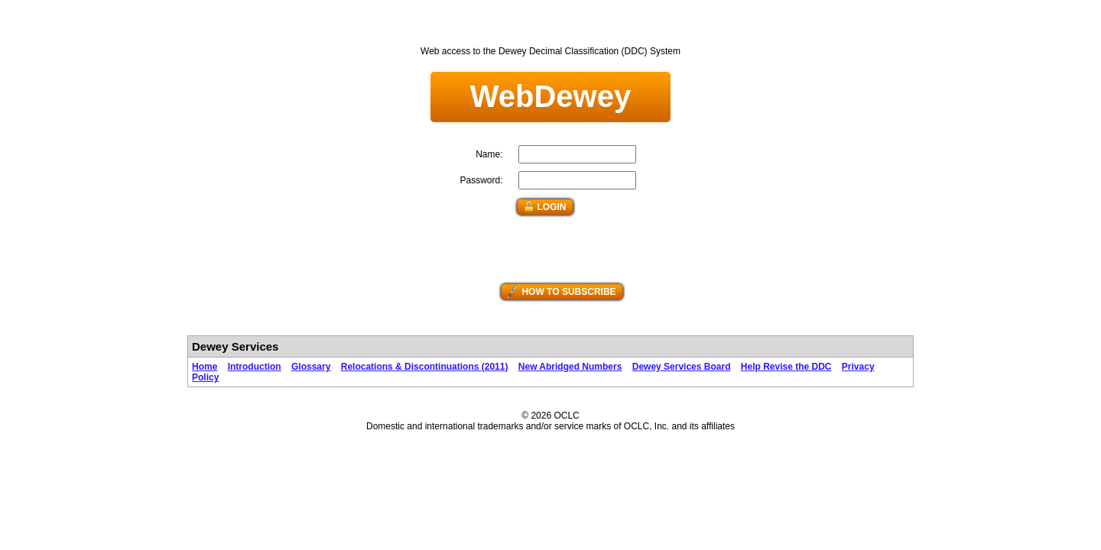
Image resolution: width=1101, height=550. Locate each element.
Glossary (310, 366)
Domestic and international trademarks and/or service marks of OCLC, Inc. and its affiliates (550, 426)
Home (204, 366)
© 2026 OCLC (550, 415)
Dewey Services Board (681, 366)
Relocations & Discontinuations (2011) (424, 366)
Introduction (254, 366)
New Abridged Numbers (570, 366)
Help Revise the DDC (786, 366)
